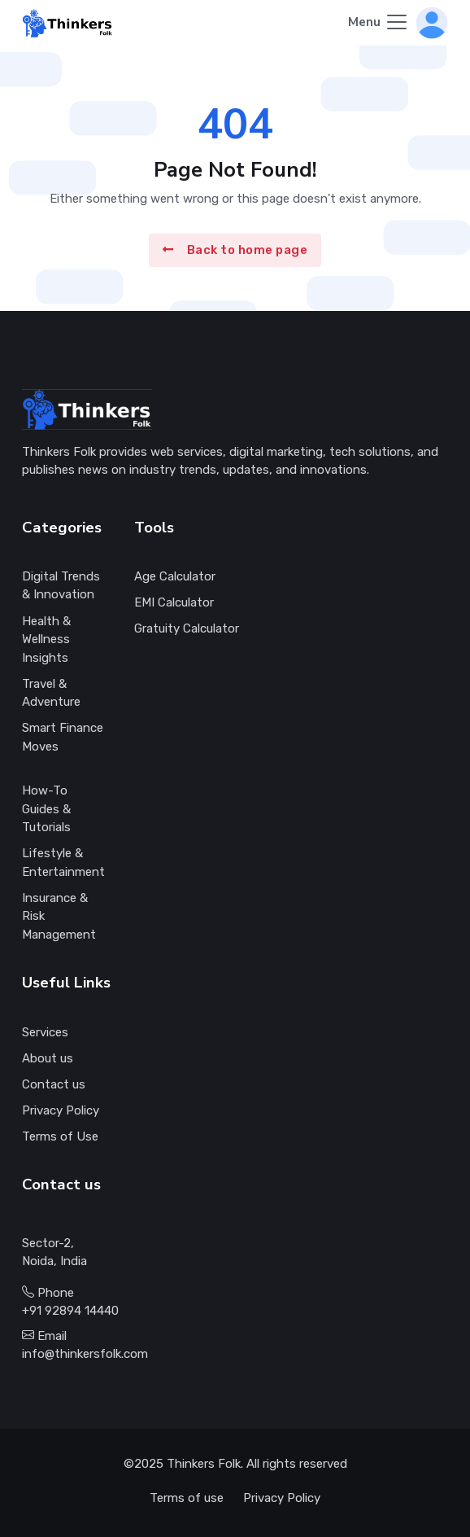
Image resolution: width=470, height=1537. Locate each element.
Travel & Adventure (51, 693)
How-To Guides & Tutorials (46, 808)
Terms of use (187, 1498)
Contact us (53, 1084)
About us (47, 1058)
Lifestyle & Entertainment (63, 862)
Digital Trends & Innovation (61, 585)
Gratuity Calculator (186, 628)
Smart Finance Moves (62, 737)
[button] (432, 22)
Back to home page (235, 250)
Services (45, 1032)
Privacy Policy (60, 1110)
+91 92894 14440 (70, 1310)
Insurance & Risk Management (59, 916)
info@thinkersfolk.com (85, 1354)
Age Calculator (174, 576)
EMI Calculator (174, 602)
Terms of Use (60, 1136)
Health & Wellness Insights (46, 639)
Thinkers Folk (204, 1463)
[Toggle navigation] (378, 23)
